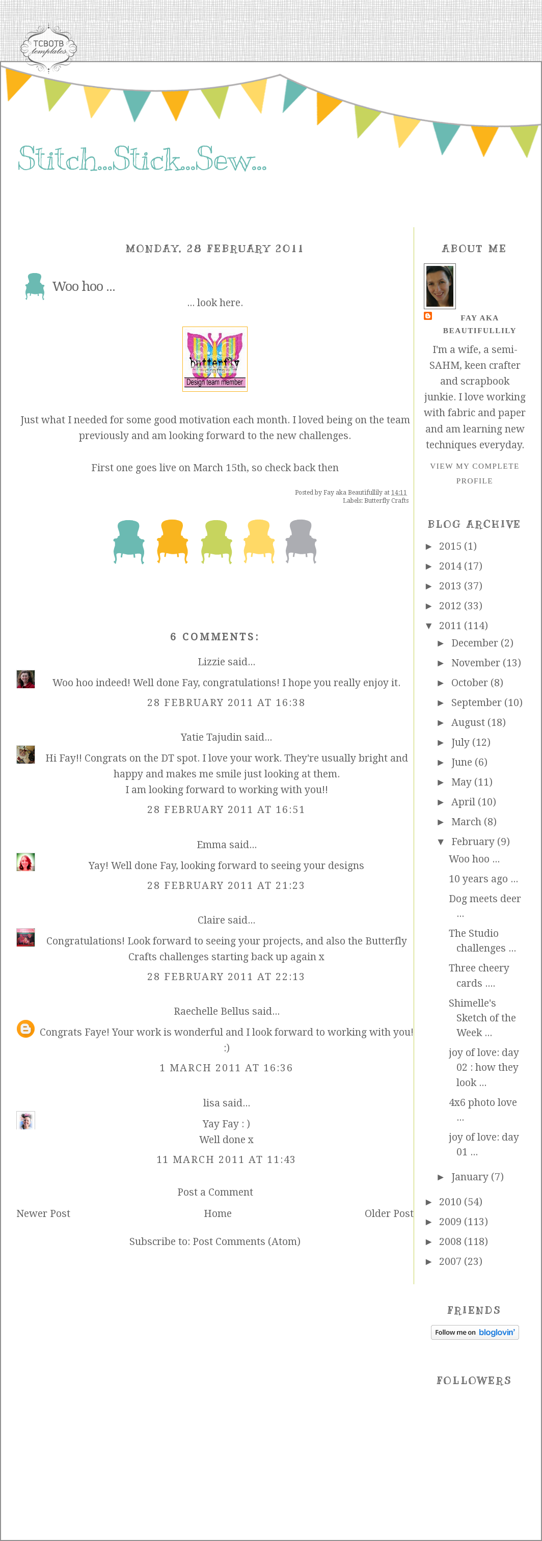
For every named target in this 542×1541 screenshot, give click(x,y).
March (467, 822)
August (469, 722)
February (474, 842)
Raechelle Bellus (212, 1011)
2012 (451, 606)
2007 (451, 1261)
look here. (220, 303)
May (462, 782)
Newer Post (43, 1214)
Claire (211, 920)
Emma (212, 845)
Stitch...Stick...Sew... (141, 159)
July (461, 742)
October (471, 683)
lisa (211, 1103)
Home (218, 1214)
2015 (451, 546)
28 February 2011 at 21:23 (226, 885)
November (477, 663)
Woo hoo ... (474, 859)
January (471, 1177)
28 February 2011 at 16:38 (226, 703)
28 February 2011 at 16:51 (226, 810)
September (477, 703)
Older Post (389, 1214)
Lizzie (211, 662)
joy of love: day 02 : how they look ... (484, 1068)
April (464, 802)
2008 (451, 1242)
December (476, 643)
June (463, 762)
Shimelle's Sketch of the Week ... (482, 1018)
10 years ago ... (483, 879)
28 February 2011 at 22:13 (226, 977)
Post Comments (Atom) (247, 1242)
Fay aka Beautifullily (480, 323)
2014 (451, 566)
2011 (451, 626)
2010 (451, 1202)
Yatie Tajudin (211, 737)
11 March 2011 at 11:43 (226, 1160)
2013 (451, 586)
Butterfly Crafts (386, 500)
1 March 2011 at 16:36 (226, 1068)
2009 (451, 1222)
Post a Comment (215, 1192)
